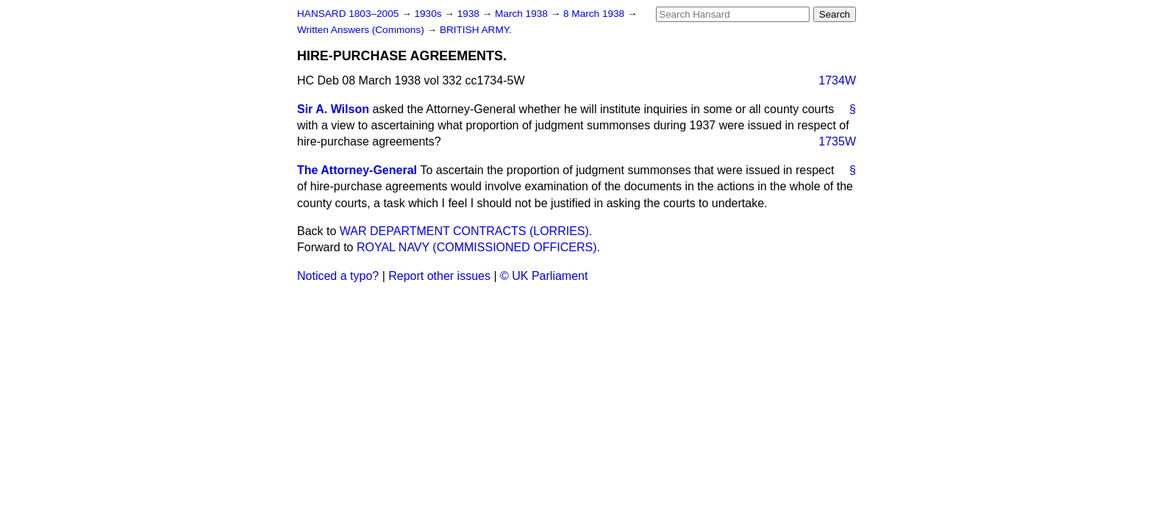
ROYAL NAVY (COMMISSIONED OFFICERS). (478, 247)
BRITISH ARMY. (476, 29)
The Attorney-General (357, 170)
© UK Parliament (544, 276)
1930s (429, 13)
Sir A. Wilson (333, 109)
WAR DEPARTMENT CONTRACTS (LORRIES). (466, 231)
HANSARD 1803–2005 (348, 13)
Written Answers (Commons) (362, 29)
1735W (837, 141)
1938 (469, 13)
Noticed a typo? (338, 276)
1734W (837, 80)
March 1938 (523, 13)
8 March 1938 (595, 13)
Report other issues (439, 276)
